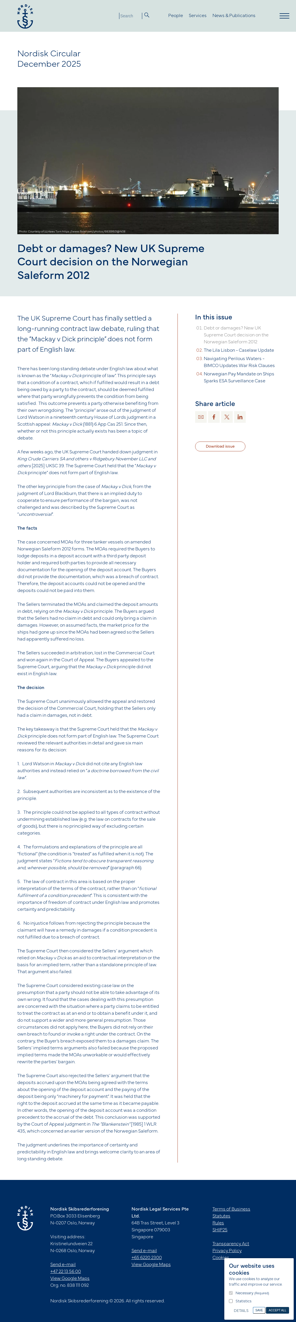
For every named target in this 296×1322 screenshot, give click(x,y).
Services (198, 16)
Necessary (252, 1293)
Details (241, 1311)
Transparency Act (230, 1244)
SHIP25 (219, 1230)
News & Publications (234, 16)
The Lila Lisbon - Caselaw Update (239, 351)
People (175, 16)
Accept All (277, 1310)
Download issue (220, 446)
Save (259, 1310)
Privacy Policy (227, 1251)
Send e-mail (63, 1265)
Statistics (243, 1301)
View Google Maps (70, 1279)
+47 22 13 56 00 (65, 1272)
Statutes (221, 1216)
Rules (218, 1223)
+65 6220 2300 (147, 1258)
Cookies (220, 1258)
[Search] (130, 16)
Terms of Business (231, 1209)
